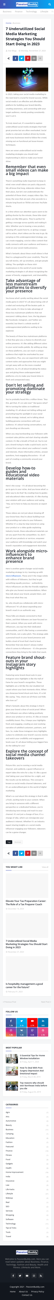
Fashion (27, 1142)
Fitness (27, 1155)
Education (27, 1138)
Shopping (27, 1215)
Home (8, 23)
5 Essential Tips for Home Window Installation (32, 1057)
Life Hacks (27, 1189)
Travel (27, 1236)
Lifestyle (44, 11)
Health (27, 1168)
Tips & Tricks (27, 1228)
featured (27, 1146)
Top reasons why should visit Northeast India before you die (33, 1085)
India (27, 1176)
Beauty (27, 1125)
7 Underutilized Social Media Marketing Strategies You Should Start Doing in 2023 (26, 944)
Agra (27, 1112)
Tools (27, 1232)
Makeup (27, 1198)
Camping (27, 1133)
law (27, 1185)
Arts (27, 1116)
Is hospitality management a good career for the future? (24, 985)
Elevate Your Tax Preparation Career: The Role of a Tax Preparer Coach (26, 902)
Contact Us (27, 1295)
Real (27, 1202)
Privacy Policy (37, 1291)
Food (27, 1159)
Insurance (27, 1181)
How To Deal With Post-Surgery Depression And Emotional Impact (32, 1070)
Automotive (27, 1120)
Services (27, 1210)
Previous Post (10, 1002)
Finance (18, 11)
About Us (23, 1291)
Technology (31, 11)
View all (45, 867)
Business (7, 11)
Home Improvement (27, 1172)
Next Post (45, 1002)
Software (27, 1219)
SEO (27, 1206)
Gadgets (27, 1163)
